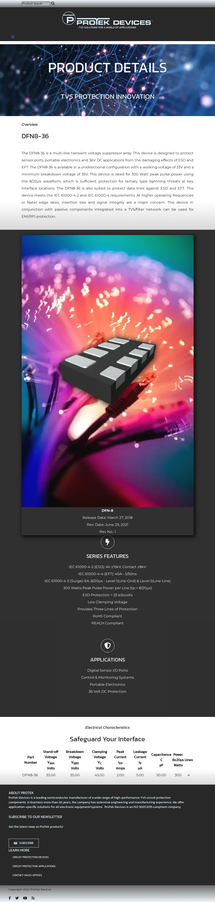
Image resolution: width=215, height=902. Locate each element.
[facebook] (10, 898)
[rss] (33, 898)
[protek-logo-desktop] (107, 13)
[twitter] (17, 898)
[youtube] (25, 898)
